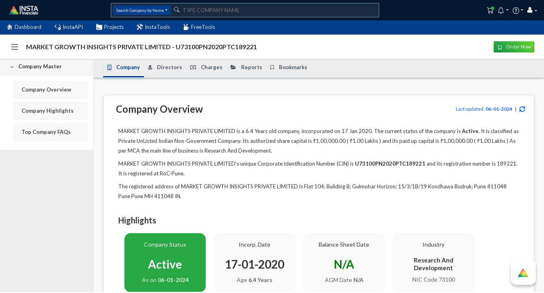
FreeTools (199, 27)
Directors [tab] (165, 67)
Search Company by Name (140, 10)
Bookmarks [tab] (288, 67)
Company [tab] (123, 67)
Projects (110, 27)
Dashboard (24, 27)
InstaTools (153, 27)
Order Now (514, 47)
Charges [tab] (206, 67)
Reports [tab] (246, 67)
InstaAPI (68, 27)
